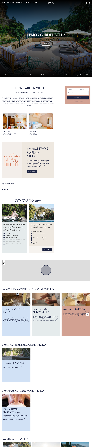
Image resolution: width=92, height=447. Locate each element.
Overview (7, 74)
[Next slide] (87, 314)
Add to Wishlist (78, 101)
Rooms (19, 74)
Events (36, 2)
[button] (4, 261)
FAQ (67, 74)
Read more (28, 105)
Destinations (12, 2)
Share (88, 74)
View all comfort (7, 134)
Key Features (31, 74)
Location (55, 74)
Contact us (32, 171)
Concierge (30, 2)
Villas (5, 2)
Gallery (79, 75)
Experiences (21, 2)
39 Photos (46, 43)
